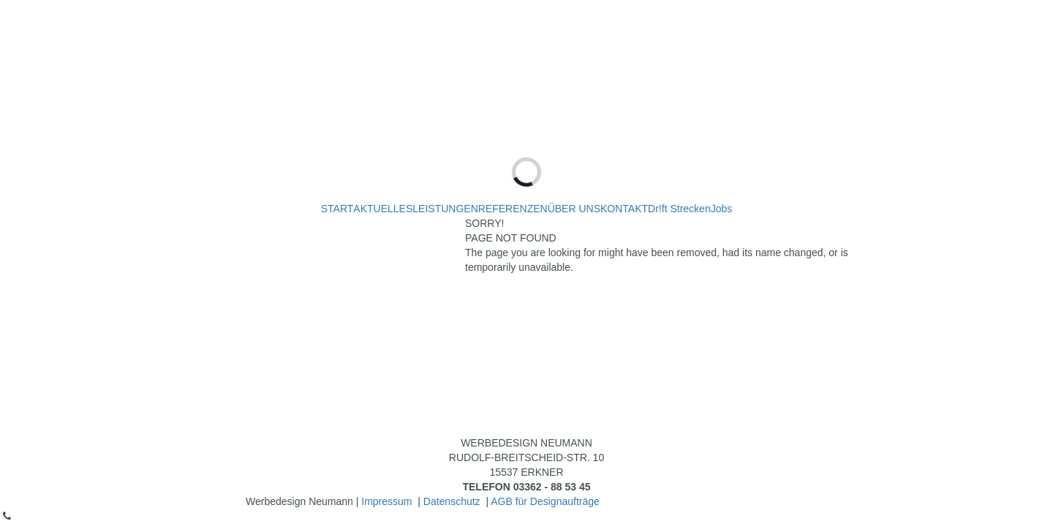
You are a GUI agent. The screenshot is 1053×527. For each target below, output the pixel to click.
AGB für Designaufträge (545, 501)
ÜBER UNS (574, 208)
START (337, 208)
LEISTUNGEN (445, 208)
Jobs (722, 208)
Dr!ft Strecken (679, 208)
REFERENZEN (513, 208)
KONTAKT (624, 208)
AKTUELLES (382, 208)
